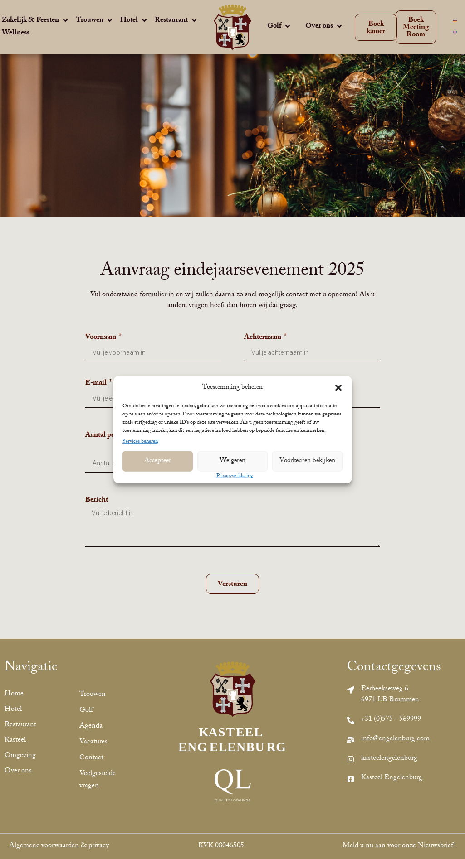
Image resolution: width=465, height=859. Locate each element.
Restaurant (19, 725)
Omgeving (19, 756)
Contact (91, 758)
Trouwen (92, 695)
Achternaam (263, 339)
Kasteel (15, 740)
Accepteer (157, 461)
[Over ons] (324, 27)
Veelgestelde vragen (97, 780)
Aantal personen (110, 437)
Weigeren (232, 461)
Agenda (91, 726)
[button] (338, 387)
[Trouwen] (95, 21)
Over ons (18, 771)
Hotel (13, 710)
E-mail (96, 385)
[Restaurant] (176, 21)
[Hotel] (134, 21)
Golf (86, 711)
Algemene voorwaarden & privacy (59, 846)
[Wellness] (15, 33)
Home (14, 694)
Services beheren (140, 441)
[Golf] (279, 27)
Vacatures (93, 742)
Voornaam (101, 339)
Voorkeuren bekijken (307, 461)
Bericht (96, 502)
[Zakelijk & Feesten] (35, 21)
